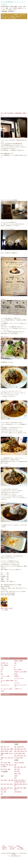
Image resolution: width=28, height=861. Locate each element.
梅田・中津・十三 (5, 746)
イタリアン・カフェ (19, 678)
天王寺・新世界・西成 (19, 753)
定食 (2, 669)
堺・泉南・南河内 (18, 757)
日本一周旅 (4, 18)
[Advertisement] (14, 66)
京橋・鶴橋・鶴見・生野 (20, 749)
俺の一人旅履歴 (12, 18)
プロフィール (9, 14)
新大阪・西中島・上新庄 (6, 751)
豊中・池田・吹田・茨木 (20, 755)
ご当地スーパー (18, 688)
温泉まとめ (18, 16)
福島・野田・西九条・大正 (20, 751)
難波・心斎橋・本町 (19, 746)
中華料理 (16, 676)
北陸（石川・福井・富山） (7, 784)
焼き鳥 (15, 673)
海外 (2, 794)
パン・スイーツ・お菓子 (6, 688)
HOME (3, 14)
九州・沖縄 (3, 791)
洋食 (2, 678)
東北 (15, 778)
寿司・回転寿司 (4, 665)
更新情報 (16, 14)
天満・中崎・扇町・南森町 (7, 749)
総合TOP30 (22, 14)
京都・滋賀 (16, 771)
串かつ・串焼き (18, 669)
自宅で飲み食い (18, 791)
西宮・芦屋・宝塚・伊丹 (20, 767)
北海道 (15, 775)
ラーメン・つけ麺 (5, 676)
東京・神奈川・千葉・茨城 (7, 780)
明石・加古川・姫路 (5, 769)
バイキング (16, 682)
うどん (2, 667)
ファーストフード (5, 684)
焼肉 (2, 673)
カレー (15, 680)
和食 (15, 662)
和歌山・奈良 (17, 773)
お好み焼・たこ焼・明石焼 (20, 671)
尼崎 (15, 764)
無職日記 (12, 16)
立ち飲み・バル (4, 662)
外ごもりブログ (5, 16)
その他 (2, 691)
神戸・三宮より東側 (5, 762)
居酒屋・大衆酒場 (18, 660)
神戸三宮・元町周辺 (19, 762)
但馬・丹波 (16, 769)
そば (15, 665)
